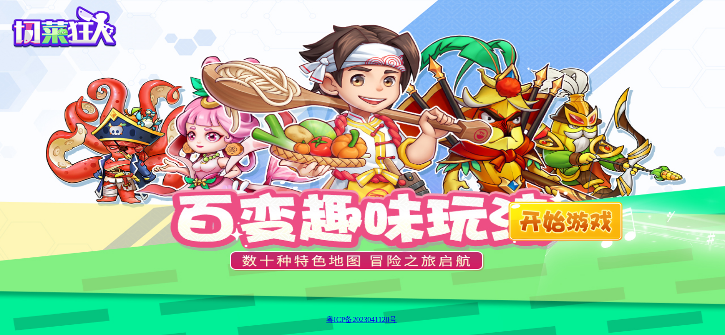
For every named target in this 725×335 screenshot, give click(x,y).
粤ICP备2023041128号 (361, 319)
